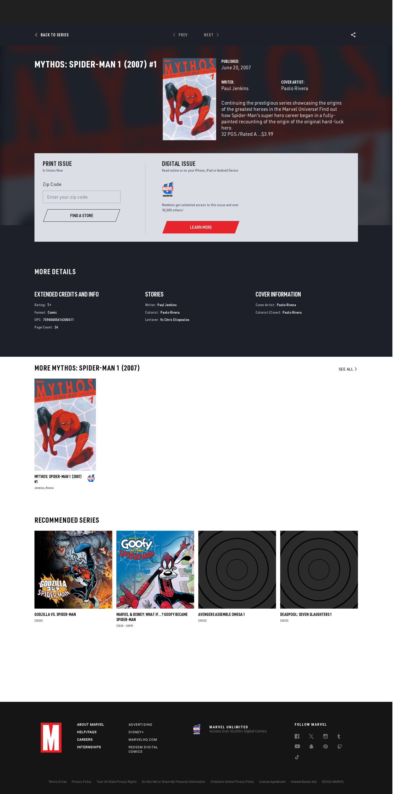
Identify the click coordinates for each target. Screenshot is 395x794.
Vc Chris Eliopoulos (174, 377)
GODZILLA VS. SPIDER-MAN (55, 672)
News (119, 18)
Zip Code (52, 242)
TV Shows (212, 18)
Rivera (50, 546)
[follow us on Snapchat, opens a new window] (311, 747)
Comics (138, 18)
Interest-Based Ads (304, 782)
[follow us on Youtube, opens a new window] (297, 747)
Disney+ (136, 732)
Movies (189, 18)
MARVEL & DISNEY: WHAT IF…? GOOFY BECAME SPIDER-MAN (152, 674)
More (273, 18)
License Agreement (272, 782)
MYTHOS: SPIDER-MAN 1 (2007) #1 (58, 537)
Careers (85, 740)
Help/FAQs (87, 732)
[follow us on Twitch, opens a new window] (339, 747)
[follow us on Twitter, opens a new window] (311, 737)
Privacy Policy (81, 782)
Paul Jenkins (145, 111)
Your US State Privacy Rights (117, 782)
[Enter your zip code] (81, 254)
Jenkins (39, 546)
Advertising (140, 725)
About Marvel (90, 725)
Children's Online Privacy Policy (232, 782)
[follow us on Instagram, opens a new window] (325, 737)
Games (234, 18)
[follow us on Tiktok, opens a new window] (297, 758)
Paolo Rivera (249, 111)
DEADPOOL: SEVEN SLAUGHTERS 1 (306, 672)
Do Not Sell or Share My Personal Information (173, 782)
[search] (345, 6)
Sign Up (76, 7)
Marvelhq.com (143, 740)
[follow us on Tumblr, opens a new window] (338, 737)
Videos (254, 18)
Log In (60, 7)
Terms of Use (57, 782)
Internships (89, 747)
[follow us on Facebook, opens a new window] (297, 737)
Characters (164, 18)
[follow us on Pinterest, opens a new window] (325, 747)
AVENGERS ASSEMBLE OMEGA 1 (221, 672)
